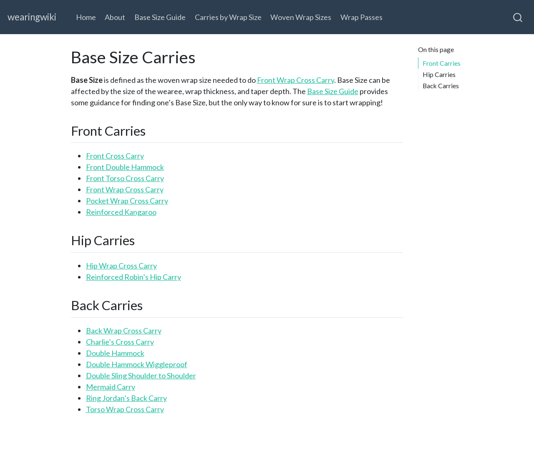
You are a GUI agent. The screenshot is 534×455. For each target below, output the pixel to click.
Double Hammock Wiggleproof (136, 364)
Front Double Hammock (125, 167)
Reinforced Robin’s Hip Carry (133, 276)
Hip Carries (439, 74)
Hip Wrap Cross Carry (121, 265)
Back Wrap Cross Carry (123, 330)
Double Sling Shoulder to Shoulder (141, 375)
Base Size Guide (332, 91)
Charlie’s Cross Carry (120, 341)
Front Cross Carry (115, 155)
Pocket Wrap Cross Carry (127, 200)
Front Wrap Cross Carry (295, 80)
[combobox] (518, 17)
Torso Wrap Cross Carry (125, 409)
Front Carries (442, 63)
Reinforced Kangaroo (121, 211)
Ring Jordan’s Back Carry (126, 398)
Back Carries (441, 86)
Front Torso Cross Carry (125, 178)
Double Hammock (115, 353)
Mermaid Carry (110, 386)
